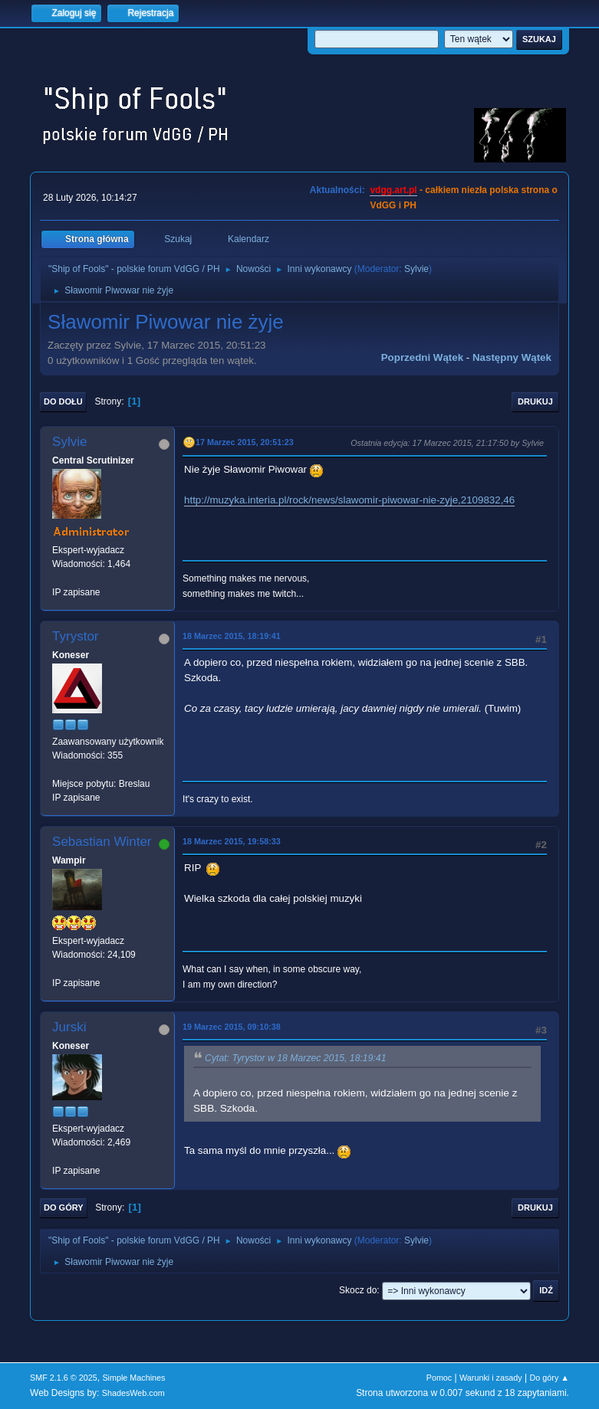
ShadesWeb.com (133, 1393)
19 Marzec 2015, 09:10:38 (232, 1026)
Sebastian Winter (101, 841)
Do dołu (63, 401)
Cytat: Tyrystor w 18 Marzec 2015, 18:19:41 (295, 1058)
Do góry (64, 1207)
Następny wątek (511, 357)
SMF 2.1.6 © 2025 (63, 1377)
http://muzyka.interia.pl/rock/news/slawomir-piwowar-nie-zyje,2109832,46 (349, 500)
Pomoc (439, 1377)
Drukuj (535, 401)
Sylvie (416, 269)
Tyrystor (75, 636)
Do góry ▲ (549, 1377)
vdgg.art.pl (393, 190)
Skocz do (358, 1290)
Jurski (69, 1027)
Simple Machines (133, 1377)
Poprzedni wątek (422, 357)
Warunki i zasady (490, 1377)
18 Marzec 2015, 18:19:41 (232, 636)
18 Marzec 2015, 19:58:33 (232, 841)
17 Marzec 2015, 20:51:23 (245, 442)
